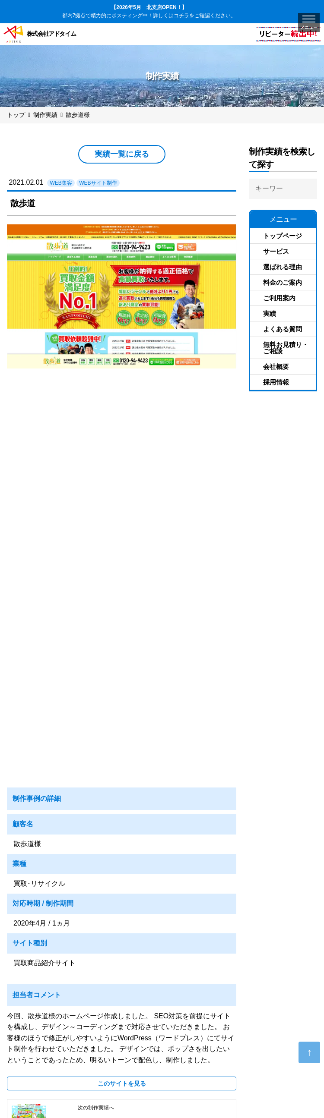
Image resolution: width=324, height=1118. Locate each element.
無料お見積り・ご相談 (285, 348)
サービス (276, 251)
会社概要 (276, 366)
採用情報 (276, 382)
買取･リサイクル (39, 883)
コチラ (181, 16)
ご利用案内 (279, 298)
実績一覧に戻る (122, 154)
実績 (269, 313)
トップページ (282, 235)
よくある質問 (282, 329)
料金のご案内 (282, 282)
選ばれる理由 (282, 267)
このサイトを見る (122, 1083)
